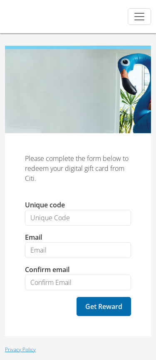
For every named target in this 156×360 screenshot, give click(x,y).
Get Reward (103, 306)
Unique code (45, 204)
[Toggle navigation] (139, 16)
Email (33, 237)
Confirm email (47, 269)
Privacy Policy (20, 349)
